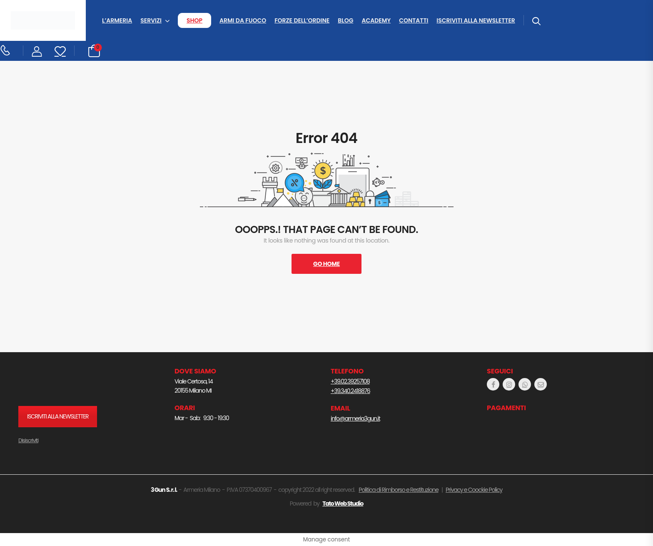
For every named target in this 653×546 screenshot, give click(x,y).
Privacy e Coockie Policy (474, 490)
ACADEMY (376, 20)
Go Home (326, 264)
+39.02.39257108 (350, 381)
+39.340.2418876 (350, 391)
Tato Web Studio (342, 503)
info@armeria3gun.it (355, 418)
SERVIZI (151, 20)
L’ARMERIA (117, 20)
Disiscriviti (28, 440)
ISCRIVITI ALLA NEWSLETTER (475, 20)
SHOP (194, 20)
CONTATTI (413, 20)
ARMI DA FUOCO (242, 20)
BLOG (345, 20)
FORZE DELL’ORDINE (301, 20)
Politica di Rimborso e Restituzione (398, 490)
